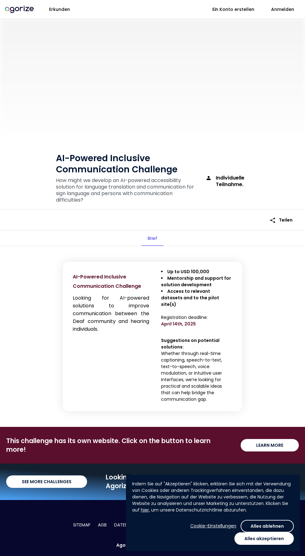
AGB (102, 525)
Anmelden (282, 9)
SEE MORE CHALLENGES (47, 482)
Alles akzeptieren (264, 538)
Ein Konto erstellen (233, 9)
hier (145, 510)
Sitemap (81, 525)
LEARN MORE (269, 445)
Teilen (281, 220)
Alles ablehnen (267, 526)
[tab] (152, 238)
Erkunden (59, 9)
